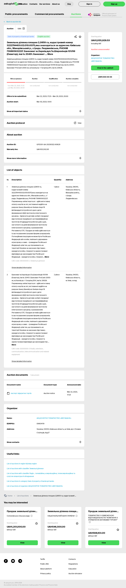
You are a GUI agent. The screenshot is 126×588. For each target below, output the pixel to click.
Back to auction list (13, 22)
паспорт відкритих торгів (21, 393)
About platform (46, 569)
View (22, 543)
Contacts (33, 4)
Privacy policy (45, 573)
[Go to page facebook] (6, 560)
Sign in (89, 4)
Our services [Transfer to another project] (44, 4)
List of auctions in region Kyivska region (22, 464)
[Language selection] (69, 4)
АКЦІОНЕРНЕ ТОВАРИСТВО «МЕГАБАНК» (54, 418)
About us (56, 4)
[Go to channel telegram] (20, 560)
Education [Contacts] (23, 4)
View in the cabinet (105, 68)
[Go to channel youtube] (13, 560)
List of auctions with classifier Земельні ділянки (25, 468)
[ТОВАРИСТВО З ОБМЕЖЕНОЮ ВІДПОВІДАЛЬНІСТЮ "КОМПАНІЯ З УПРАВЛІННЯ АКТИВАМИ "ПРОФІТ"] (103, 518)
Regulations (73, 564)
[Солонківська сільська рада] (20, 516)
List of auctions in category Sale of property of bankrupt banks (30, 481)
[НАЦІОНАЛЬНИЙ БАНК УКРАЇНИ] (63, 516)
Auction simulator (75, 573)
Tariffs (42, 559)
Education (72, 569)
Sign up (114, 4)
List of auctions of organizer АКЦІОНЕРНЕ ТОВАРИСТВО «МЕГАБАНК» (35, 486)
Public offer (44, 564)
